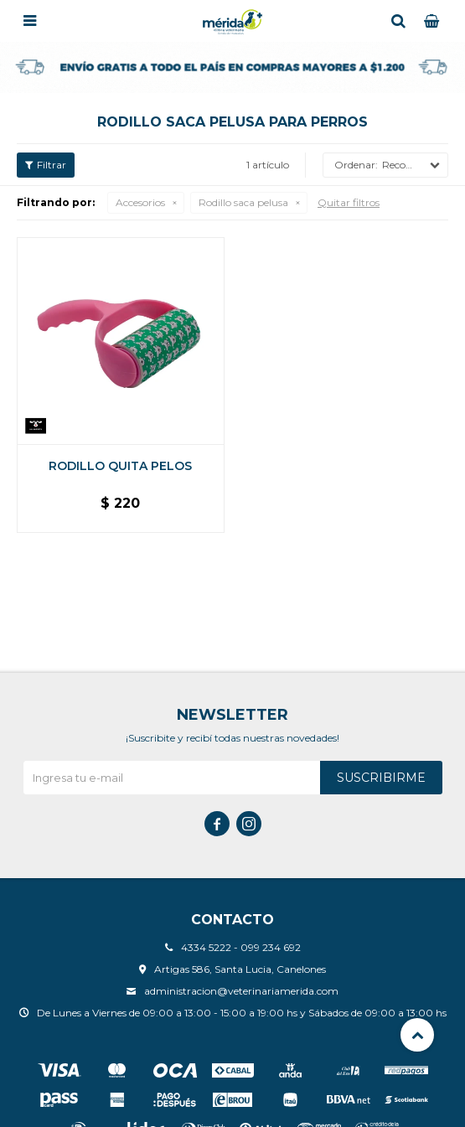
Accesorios (140, 202)
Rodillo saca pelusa (243, 202)
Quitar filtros (349, 202)
